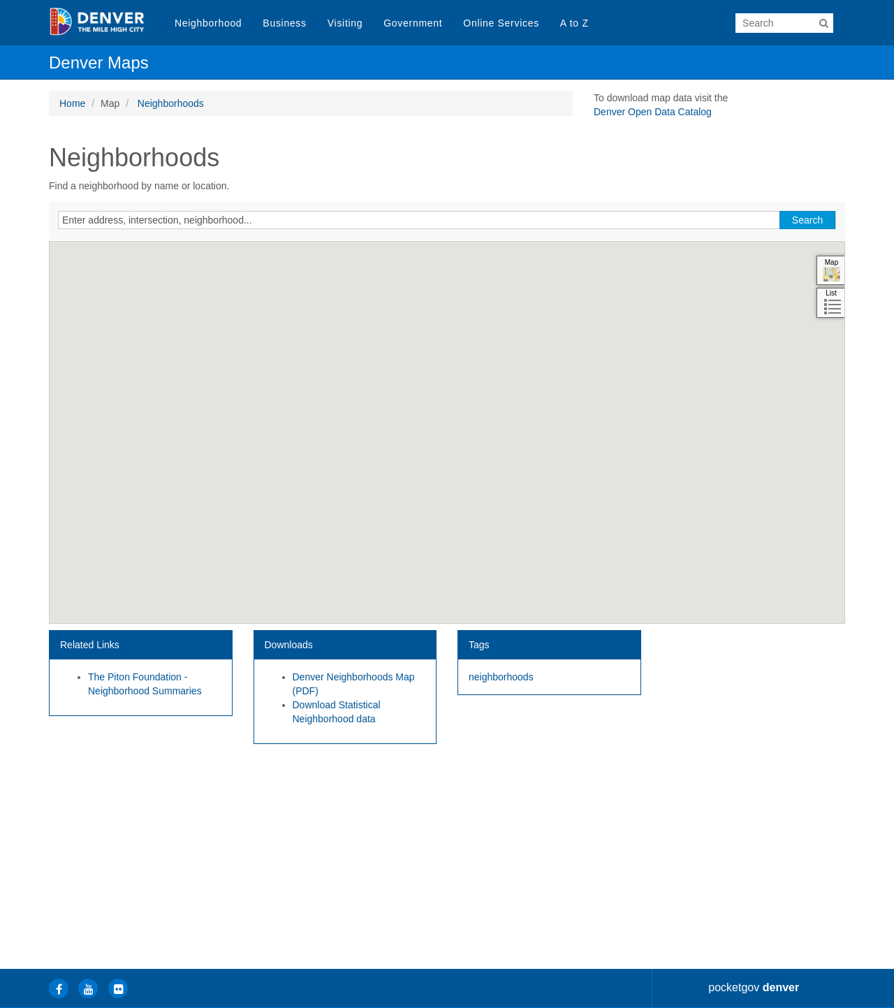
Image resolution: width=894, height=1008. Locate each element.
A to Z (574, 23)
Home (72, 103)
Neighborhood (208, 23)
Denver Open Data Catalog (653, 111)
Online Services (501, 23)
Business (284, 23)
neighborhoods (501, 676)
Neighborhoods (171, 103)
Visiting (345, 23)
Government (412, 23)
